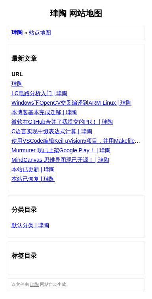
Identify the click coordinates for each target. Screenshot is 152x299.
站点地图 (40, 32)
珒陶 (17, 83)
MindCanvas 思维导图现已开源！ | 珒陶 (60, 160)
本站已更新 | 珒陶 (33, 169)
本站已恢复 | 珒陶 (33, 179)
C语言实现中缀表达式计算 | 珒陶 (51, 131)
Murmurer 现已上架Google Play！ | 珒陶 (60, 150)
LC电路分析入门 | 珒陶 (39, 93)
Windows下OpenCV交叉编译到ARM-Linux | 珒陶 (71, 103)
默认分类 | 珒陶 (30, 225)
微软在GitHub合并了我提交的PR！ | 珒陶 (62, 122)
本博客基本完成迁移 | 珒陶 (44, 112)
